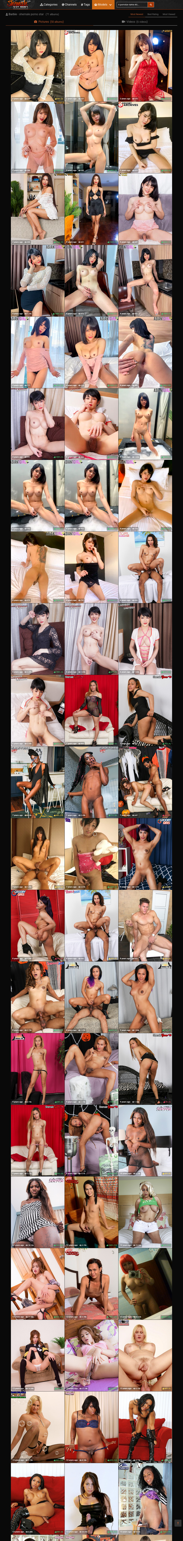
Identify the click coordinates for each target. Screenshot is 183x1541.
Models (100, 4)
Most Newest (137, 14)
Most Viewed (169, 14)
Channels (69, 4)
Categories (49, 4)
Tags (85, 4)
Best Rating (152, 14)
